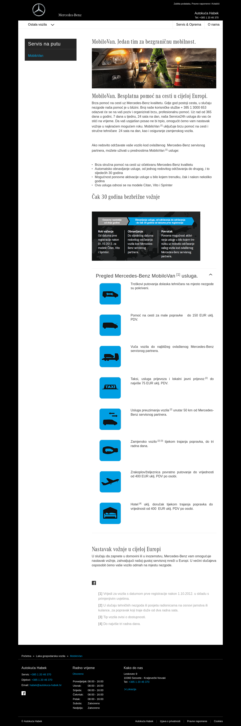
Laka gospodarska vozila (50, 656)
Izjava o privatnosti (170, 721)
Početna (26, 656)
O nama (214, 24)
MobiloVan (35, 55)
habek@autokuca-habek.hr (46, 685)
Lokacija (130, 689)
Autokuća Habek (144, 721)
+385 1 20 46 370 (40, 674)
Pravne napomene (197, 721)
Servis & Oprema (188, 24)
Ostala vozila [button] (41, 24)
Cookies (218, 721)
